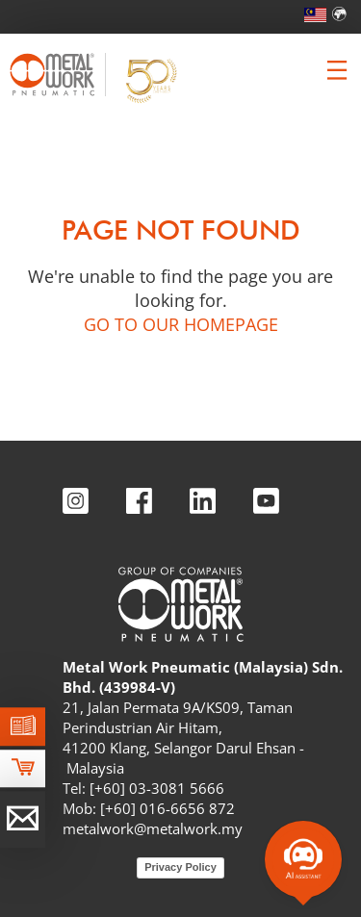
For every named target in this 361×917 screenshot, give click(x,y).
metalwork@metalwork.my (153, 828)
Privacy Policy (180, 867)
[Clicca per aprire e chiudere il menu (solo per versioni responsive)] (337, 70)
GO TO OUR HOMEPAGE (181, 324)
